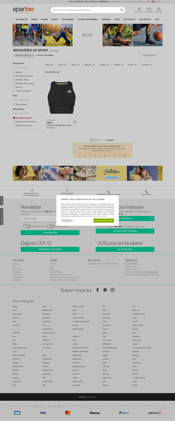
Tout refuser (67, 221)
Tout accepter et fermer (103, 221)
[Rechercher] (121, 10)
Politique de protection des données (94, 216)
